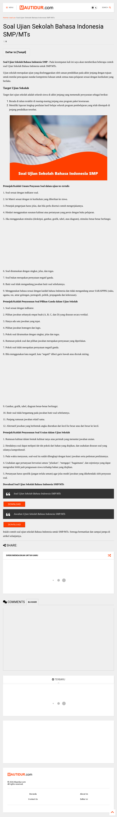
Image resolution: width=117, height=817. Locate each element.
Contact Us (33, 799)
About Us (84, 794)
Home (5, 18)
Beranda (33, 794)
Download (14, 504)
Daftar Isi (84, 799)
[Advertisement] (58, 245)
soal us (12, 18)
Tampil (21, 52)
